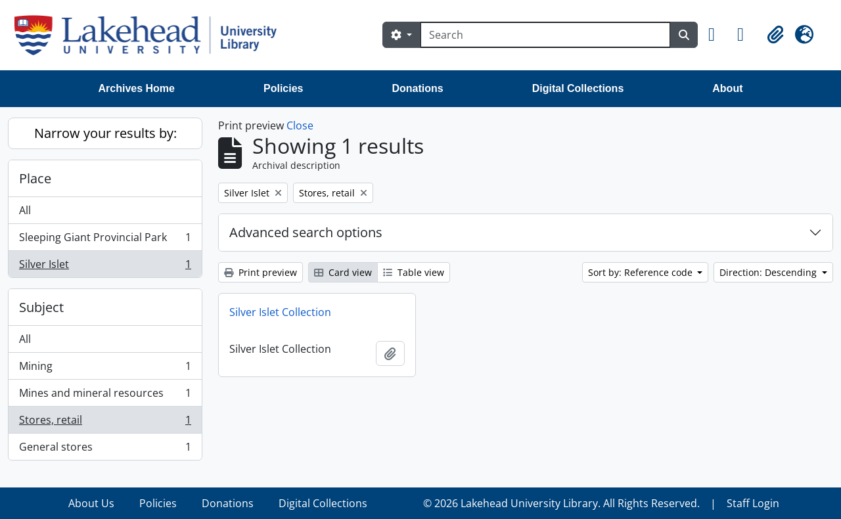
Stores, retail (104, 423)
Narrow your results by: (105, 133)
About (727, 88)
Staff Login (753, 503)
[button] (717, 34)
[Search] (545, 35)
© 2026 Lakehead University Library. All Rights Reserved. (561, 503)
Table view (413, 272)
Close (299, 125)
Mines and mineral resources (104, 396)
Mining (104, 369)
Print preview (260, 272)
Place (35, 178)
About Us (91, 503)
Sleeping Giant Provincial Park (104, 240)
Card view (343, 272)
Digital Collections (578, 88)
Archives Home (137, 88)
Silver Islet (104, 266)
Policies (283, 88)
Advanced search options (305, 232)
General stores (104, 449)
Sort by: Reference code (641, 272)
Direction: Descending (769, 272)
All (25, 210)
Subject (41, 307)
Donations (417, 88)
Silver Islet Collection (280, 312)
